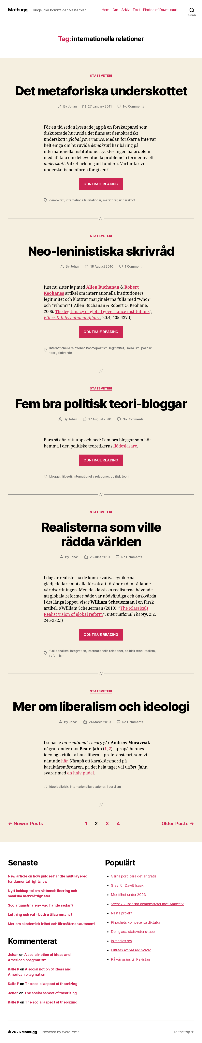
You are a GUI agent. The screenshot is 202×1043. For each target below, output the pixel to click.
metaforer (110, 200)
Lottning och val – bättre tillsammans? (40, 914)
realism (149, 651)
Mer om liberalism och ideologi (101, 706)
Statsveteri (101, 75)
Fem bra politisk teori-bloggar (101, 403)
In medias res (121, 941)
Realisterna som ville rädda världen (101, 534)
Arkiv (125, 10)
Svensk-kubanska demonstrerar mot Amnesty (147, 904)
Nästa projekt (122, 913)
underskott (127, 200)
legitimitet (116, 348)
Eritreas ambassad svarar (131, 950)
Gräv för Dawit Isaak (127, 885)
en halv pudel (80, 773)
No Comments (133, 106)
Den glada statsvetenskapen (133, 932)
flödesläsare (125, 446)
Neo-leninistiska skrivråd (101, 251)
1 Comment (133, 266)
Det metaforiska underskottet (101, 90)
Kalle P (13, 969)
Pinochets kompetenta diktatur (135, 922)
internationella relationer (83, 200)
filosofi (67, 476)
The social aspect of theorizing (51, 984)
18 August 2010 (101, 266)
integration (78, 651)
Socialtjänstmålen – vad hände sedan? (40, 905)
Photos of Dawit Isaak (160, 10)
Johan (72, 106)
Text (136, 10)
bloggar (54, 476)
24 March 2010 (100, 722)
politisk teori (119, 476)
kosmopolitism (97, 348)
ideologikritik (58, 787)
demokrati (56, 200)
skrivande (65, 353)
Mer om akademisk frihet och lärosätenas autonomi (51, 924)
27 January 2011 (100, 106)
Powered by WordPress (60, 1032)
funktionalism (59, 651)
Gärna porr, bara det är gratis (133, 876)
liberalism (132, 348)
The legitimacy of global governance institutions (102, 311)
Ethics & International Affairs (72, 317)
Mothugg (17, 9)
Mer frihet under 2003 (128, 895)
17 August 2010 (99, 419)
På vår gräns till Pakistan (130, 959)
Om (115, 10)
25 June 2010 (100, 557)
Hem (105, 10)
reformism (56, 655)
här (64, 761)
